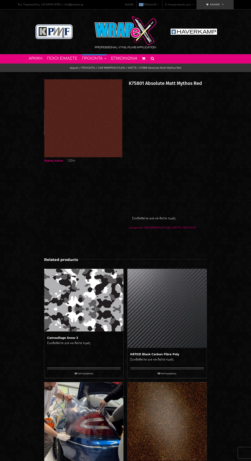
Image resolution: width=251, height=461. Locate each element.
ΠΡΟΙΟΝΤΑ (189, 227)
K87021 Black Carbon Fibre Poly (154, 354)
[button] (152, 58)
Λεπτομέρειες (85, 373)
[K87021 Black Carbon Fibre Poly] (166, 308)
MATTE (176, 227)
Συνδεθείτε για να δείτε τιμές (154, 218)
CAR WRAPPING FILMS (157, 227)
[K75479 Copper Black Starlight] (166, 421)
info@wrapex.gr (74, 4)
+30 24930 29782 (51, 4)
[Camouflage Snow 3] (83, 300)
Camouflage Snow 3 (62, 338)
